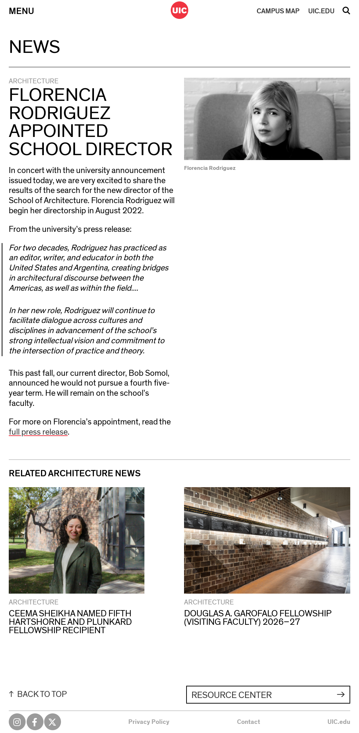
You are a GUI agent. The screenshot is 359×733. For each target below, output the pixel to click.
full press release (38, 432)
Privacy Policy (148, 722)
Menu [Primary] (21, 11)
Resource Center (231, 695)
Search (346, 13)
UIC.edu (338, 722)
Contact (248, 722)
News (34, 47)
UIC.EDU (321, 11)
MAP (278, 11)
